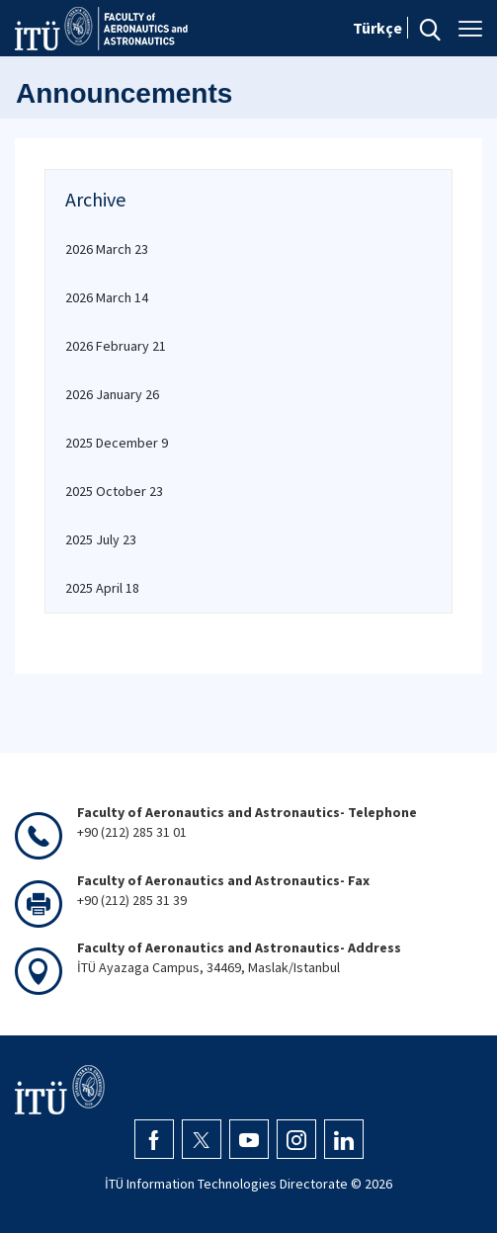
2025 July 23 (100, 539)
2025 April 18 (102, 588)
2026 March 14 (106, 297)
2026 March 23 (106, 249)
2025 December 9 (116, 443)
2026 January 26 (112, 394)
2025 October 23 (114, 491)
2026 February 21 (115, 346)
